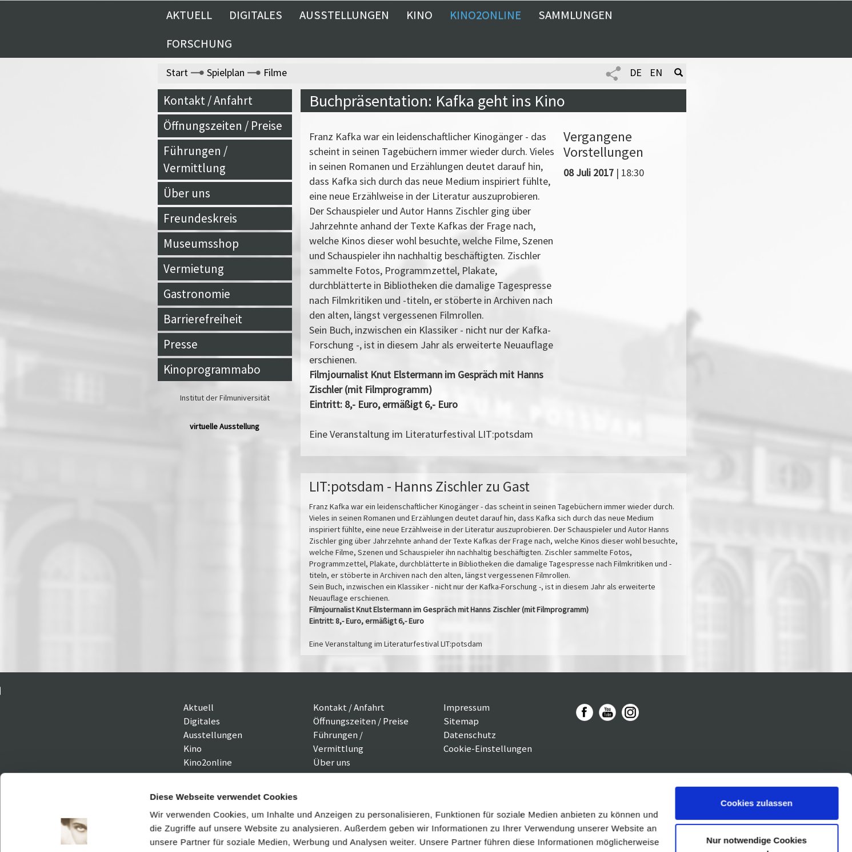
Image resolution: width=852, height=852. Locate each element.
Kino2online (485, 14)
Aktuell (189, 14)
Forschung (199, 43)
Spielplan (226, 72)
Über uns (186, 193)
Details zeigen (178, 829)
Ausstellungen (344, 14)
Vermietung (193, 268)
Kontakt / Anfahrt (208, 100)
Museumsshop (201, 243)
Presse (180, 344)
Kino (419, 14)
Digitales (255, 14)
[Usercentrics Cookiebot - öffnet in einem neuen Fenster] (74, 829)
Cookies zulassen (757, 731)
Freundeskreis (200, 218)
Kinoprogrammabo (212, 369)
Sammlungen (575, 14)
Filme (275, 72)
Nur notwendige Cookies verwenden (756, 775)
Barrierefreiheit (202, 319)
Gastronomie (196, 294)
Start (177, 72)
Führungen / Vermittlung (195, 159)
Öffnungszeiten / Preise (222, 125)
